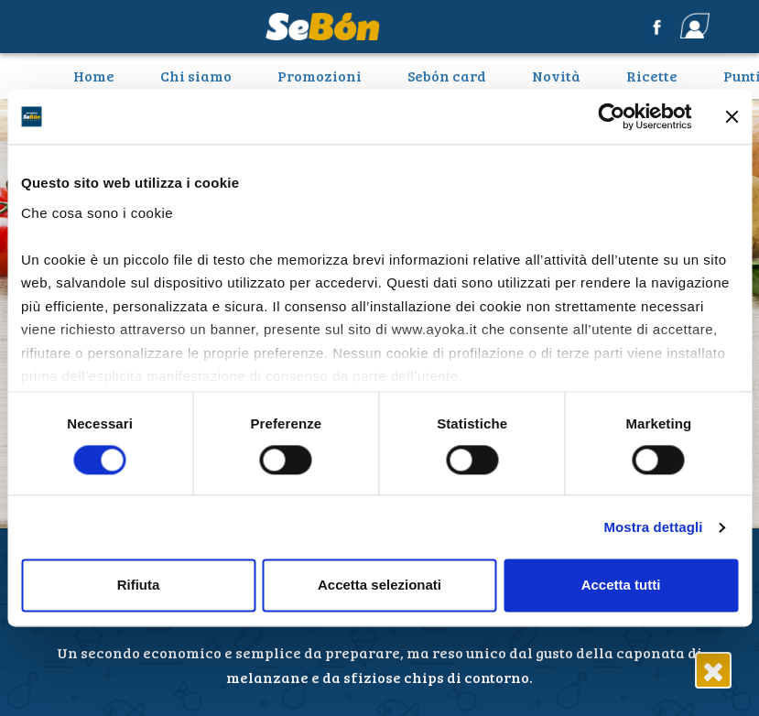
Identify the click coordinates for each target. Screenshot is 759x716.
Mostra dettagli (652, 527)
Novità (556, 75)
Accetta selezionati (379, 585)
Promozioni (319, 75)
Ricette (652, 75)
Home (100, 75)
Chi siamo (196, 75)
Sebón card (446, 75)
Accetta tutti (621, 585)
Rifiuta (138, 585)
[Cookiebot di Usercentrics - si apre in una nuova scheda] (611, 116)
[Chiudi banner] (731, 116)
